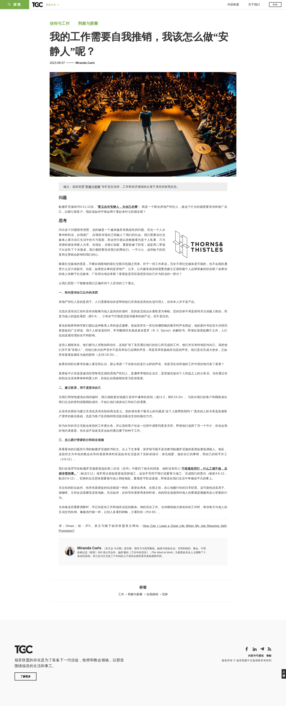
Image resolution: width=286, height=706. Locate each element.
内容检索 (233, 4)
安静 (165, 594)
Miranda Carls (85, 62)
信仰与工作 (60, 23)
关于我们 (254, 4)
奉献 (275, 4)
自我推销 (152, 594)
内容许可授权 (256, 655)
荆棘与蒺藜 (88, 23)
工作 (121, 594)
